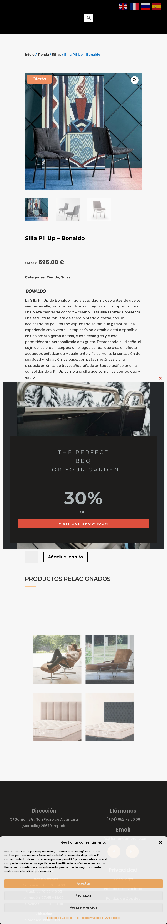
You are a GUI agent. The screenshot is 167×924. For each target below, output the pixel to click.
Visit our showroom (83, 524)
